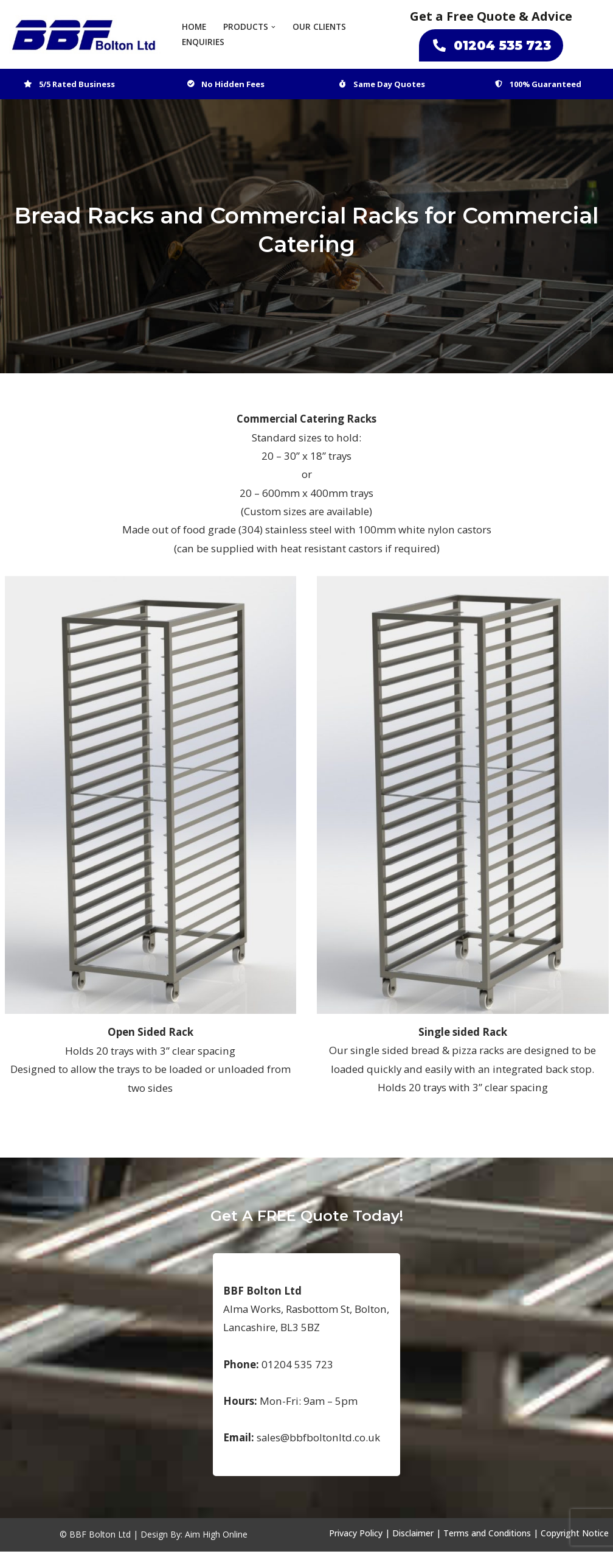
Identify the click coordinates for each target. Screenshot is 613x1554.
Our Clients (319, 27)
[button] (273, 27)
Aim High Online (216, 1537)
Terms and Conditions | (490, 1536)
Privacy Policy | (359, 1536)
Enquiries (203, 42)
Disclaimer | (416, 1536)
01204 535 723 (491, 45)
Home (194, 27)
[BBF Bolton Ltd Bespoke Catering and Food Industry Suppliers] (85, 34)
